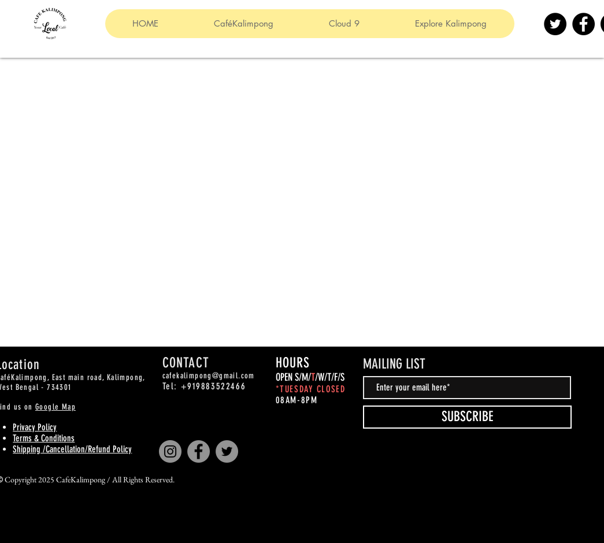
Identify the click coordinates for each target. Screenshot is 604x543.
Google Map (55, 407)
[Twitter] (555, 24)
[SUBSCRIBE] (467, 417)
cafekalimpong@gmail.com (208, 376)
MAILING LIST (394, 364)
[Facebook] (583, 24)
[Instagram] (170, 451)
